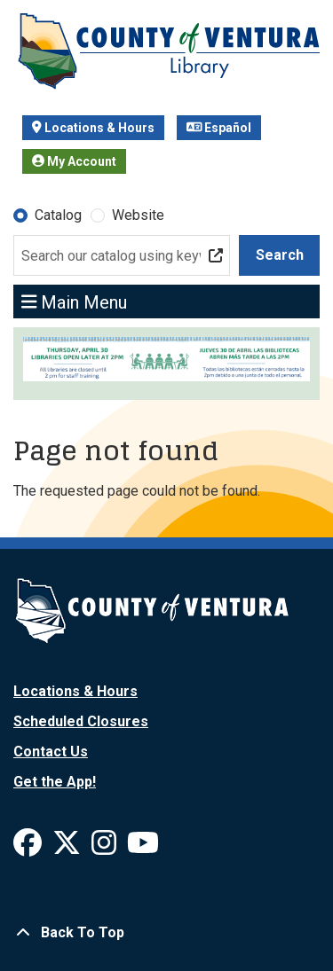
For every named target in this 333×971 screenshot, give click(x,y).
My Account (74, 161)
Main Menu (74, 301)
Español (219, 128)
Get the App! (54, 781)
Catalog (58, 215)
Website (138, 215)
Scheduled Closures (80, 721)
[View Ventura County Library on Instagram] (105, 848)
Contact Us (50, 751)
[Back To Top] (166, 932)
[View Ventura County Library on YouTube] (143, 848)
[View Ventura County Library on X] (68, 848)
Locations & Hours (93, 128)
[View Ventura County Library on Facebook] (29, 848)
